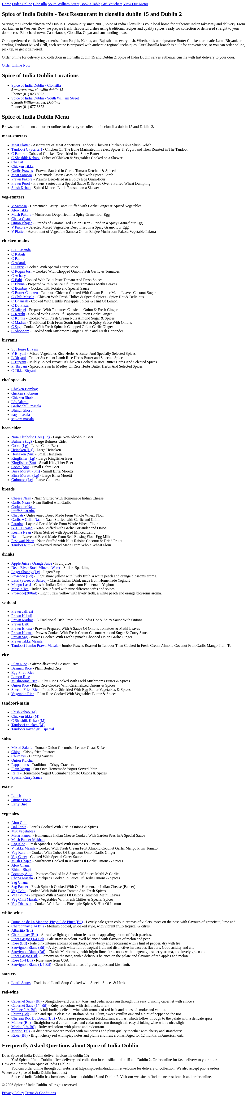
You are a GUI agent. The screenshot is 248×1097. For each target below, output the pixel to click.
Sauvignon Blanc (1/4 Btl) (31, 964)
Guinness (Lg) (22, 480)
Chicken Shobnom (25, 398)
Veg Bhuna (19, 895)
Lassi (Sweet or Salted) (29, 580)
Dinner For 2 (21, 800)
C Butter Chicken (24, 293)
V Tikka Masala (23, 848)
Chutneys (18, 756)
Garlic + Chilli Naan (26, 519)
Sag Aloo (18, 844)
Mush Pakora (21, 214)
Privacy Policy (13, 1093)
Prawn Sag (19, 637)
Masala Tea (20, 589)
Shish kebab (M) (24, 712)
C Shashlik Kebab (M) (28, 721)
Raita (15, 773)
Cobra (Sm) (20, 467)
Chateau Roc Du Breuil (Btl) (33, 1018)
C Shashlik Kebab (25, 158)
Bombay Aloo (21, 874)
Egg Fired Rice (22, 672)
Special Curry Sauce (26, 777)
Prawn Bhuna (21, 628)
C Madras (18, 322)
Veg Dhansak (21, 904)
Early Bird (19, 804)
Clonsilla (40, 4)
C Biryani (18, 362)
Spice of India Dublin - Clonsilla (36, 85)
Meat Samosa (21, 175)
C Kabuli (18, 254)
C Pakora (18, 154)
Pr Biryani (19, 366)
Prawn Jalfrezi (22, 611)
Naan (15, 537)
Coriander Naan (23, 507)
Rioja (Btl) (19, 1035)
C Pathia (17, 258)
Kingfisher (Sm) (23, 463)
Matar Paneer (21, 835)
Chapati (17, 515)
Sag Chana (19, 882)
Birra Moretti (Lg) (25, 475)
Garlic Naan (20, 502)
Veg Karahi (19, 852)
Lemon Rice (20, 677)
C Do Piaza (20, 305)
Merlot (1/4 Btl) (23, 1027)
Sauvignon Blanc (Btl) (28, 947)
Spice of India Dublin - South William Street (45, 98)
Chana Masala (22, 878)
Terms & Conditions (40, 1093)
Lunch (16, 796)
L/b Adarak (19, 402)
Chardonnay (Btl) (24, 935)
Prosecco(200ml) (24, 593)
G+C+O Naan (22, 528)
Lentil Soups (20, 983)
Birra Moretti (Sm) (25, 471)
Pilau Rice (19, 664)
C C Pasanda (21, 250)
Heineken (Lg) (22, 450)
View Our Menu (135, 4)
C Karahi (18, 314)
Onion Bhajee (21, 223)
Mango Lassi (21, 585)
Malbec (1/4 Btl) (24, 1010)
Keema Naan (21, 532)
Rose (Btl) (19, 943)
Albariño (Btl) (22, 930)
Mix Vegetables (23, 831)
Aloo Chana (20, 865)
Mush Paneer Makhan (27, 840)
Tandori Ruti (20, 545)
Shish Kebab (20, 188)
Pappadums (20, 765)
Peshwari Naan (22, 541)
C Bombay (19, 288)
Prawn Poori (20, 183)
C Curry (17, 267)
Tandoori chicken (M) (27, 725)
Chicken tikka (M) (25, 716)
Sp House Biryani (24, 349)
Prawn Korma (21, 633)
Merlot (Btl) (20, 1031)
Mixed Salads (21, 748)
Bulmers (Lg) (21, 441)
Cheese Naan (21, 498)
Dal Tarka (18, 827)
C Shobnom (20, 331)
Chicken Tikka (22, 166)
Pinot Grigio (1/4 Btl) (27, 939)
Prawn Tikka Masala (27, 641)
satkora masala (22, 419)
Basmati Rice (21, 668)
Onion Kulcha (22, 760)
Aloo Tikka (19, 210)
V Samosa (19, 206)
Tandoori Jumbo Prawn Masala (34, 645)
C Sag (16, 327)
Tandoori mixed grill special (32, 729)
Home (6, 4)
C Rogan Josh (21, 271)
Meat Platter (20, 145)
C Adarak (18, 263)
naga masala (20, 415)
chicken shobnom (24, 393)
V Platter (18, 231)
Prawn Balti (20, 624)
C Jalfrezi (18, 310)
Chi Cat (17, 162)
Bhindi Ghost (21, 410)
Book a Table (90, 4)
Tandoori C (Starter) (26, 149)
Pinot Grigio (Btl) (24, 956)
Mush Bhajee (21, 861)
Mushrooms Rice (24, 681)
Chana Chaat (21, 219)
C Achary (18, 276)
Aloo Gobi (19, 823)
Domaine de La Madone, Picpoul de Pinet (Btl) (47, 922)
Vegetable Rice (22, 694)
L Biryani (18, 358)
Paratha (17, 524)
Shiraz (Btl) (20, 1014)
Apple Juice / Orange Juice (31, 563)
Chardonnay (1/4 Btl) (27, 926)
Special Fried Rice (25, 690)
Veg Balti (18, 891)
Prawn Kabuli (21, 616)
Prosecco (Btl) (22, 576)
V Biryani (18, 353)
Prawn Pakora (21, 179)
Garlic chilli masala (26, 406)
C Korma (18, 318)
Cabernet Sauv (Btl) (26, 1001)
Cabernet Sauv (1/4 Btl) (29, 1005)
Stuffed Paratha (23, 511)
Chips (15, 752)
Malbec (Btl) (21, 1023)
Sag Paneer (19, 887)
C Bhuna (18, 284)
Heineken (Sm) (22, 454)
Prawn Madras (22, 620)
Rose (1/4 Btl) (22, 960)
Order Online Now (16, 65)
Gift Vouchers (111, 4)
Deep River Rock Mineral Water (35, 568)
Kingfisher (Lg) (23, 458)
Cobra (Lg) (19, 446)
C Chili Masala (22, 297)
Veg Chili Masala (24, 899)
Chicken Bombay (24, 389)
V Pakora (18, 227)
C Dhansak (19, 301)
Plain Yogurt (20, 769)
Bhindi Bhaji (21, 870)
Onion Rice (20, 685)
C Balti (16, 280)
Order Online (22, 4)
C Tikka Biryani (23, 371)
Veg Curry (19, 857)
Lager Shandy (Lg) (25, 572)
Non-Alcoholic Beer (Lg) (30, 437)
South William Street (63, 4)
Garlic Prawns (22, 171)
